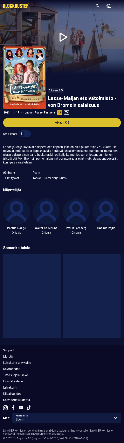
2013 (6, 112)
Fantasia (49, 112)
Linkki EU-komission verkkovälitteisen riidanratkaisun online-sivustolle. (45, 430)
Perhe (39, 112)
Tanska (37, 178)
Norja (55, 178)
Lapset (29, 112)
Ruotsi (36, 172)
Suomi (47, 178)
